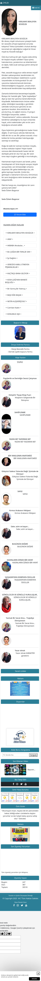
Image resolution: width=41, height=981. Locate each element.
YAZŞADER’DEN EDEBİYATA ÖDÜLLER (20, 577)
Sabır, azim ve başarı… (20, 526)
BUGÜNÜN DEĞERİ (20, 544)
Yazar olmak (20, 650)
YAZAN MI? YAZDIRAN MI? (20, 439)
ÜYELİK (4, 3)
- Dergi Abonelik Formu (20, 349)
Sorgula (33, 755)
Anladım (34, 979)
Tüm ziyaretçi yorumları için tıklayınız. (14, 872)
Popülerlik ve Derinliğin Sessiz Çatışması (20, 378)
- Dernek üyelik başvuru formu (19, 352)
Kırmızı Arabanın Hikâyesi (20, 510)
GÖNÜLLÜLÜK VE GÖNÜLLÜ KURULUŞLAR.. (20, 594)
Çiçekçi (20, 362)
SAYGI (19, 491)
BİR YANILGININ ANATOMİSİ (20, 456)
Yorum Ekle (20, 214)
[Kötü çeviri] (7, 933)
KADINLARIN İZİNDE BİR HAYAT (20, 560)
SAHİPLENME (19, 412)
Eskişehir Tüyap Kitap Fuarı (20, 395)
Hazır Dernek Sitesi (20, 902)
